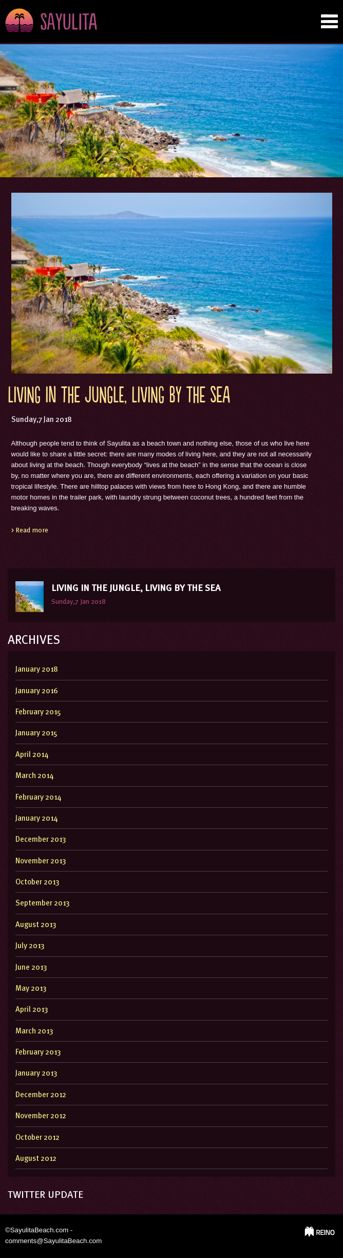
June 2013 (31, 968)
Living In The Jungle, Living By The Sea (119, 396)
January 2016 (36, 691)
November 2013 (40, 861)
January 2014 (36, 819)
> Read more (29, 530)
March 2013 (34, 1031)
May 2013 (31, 989)
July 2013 (30, 946)
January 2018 (36, 670)
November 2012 (40, 1116)
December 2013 (40, 840)
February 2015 (38, 712)
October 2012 (37, 1138)
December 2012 (40, 1095)
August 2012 (35, 1159)
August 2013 (35, 925)
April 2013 (31, 1010)
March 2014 (34, 776)
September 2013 (42, 904)
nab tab (329, 21)
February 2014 (38, 798)
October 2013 (37, 882)
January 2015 (36, 733)
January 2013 (36, 1074)
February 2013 (38, 1053)
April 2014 (31, 755)
